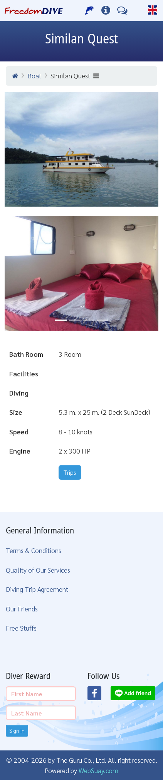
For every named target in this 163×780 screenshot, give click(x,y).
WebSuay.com (98, 770)
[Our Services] (89, 10)
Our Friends (22, 608)
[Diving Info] (106, 10)
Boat (34, 75)
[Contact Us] (122, 10)
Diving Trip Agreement (37, 589)
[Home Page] (34, 10)
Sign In (17, 730)
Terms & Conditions (33, 550)
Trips (70, 472)
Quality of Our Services (38, 569)
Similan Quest (74, 75)
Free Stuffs (21, 627)
